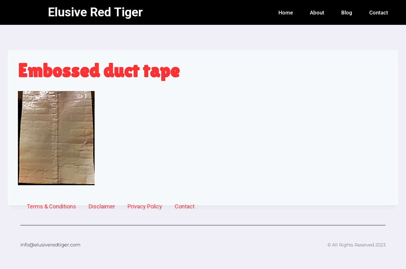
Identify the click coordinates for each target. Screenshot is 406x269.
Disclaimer (102, 206)
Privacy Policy (145, 206)
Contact (378, 12)
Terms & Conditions (51, 206)
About (317, 12)
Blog (346, 12)
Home (285, 12)
